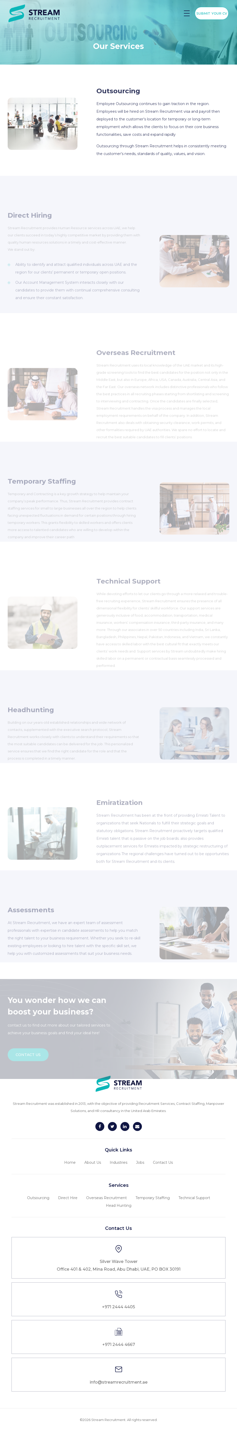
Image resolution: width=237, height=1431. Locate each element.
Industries (118, 1162)
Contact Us (163, 1162)
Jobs (140, 1162)
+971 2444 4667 (118, 1344)
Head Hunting (118, 1205)
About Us (92, 1162)
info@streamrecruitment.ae (119, 1382)
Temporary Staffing (153, 1198)
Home (70, 1162)
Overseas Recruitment (106, 1198)
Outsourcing (38, 1198)
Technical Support (194, 1198)
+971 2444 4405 (118, 1306)
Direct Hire (67, 1198)
